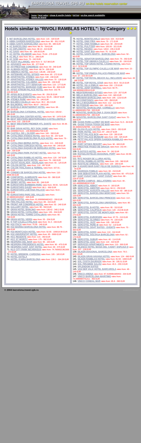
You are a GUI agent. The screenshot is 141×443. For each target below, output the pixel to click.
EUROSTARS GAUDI (21, 187)
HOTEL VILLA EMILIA (87, 85)
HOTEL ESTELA (19, 257)
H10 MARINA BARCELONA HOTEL (28, 227)
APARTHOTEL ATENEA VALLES (27, 79)
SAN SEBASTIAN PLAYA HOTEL (94, 173)
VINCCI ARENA (85, 274)
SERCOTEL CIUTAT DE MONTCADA (96, 212)
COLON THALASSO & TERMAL (27, 168)
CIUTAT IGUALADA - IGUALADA (27, 162)
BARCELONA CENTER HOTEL (26, 116)
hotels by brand (38, 17)
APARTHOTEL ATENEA (22, 77)
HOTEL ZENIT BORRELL (89, 88)
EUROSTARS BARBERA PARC (26, 185)
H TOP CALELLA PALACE (24, 222)
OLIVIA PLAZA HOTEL (88, 129)
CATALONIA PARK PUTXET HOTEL (29, 153)
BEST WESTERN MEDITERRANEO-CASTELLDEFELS (38, 119)
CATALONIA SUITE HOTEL (24, 160)
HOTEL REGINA (84, 49)
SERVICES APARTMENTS (90, 244)
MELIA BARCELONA (87, 95)
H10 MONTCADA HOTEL (23, 231)
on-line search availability (93, 15)
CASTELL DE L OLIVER (23, 133)
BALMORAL (17, 104)
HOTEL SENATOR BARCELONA (92, 59)
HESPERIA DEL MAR (21, 242)
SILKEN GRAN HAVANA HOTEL (93, 256)
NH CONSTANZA (85, 100)
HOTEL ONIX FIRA (85, 41)
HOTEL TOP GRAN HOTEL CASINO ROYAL (98, 64)
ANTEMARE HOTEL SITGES (25, 74)
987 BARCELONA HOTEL (22, 39)
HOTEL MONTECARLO (88, 39)
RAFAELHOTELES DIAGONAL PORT (96, 154)
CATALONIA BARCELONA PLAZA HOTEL (32, 138)
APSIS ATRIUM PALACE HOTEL (27, 89)
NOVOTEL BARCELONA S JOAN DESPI (96, 112)
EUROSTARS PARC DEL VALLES (28, 194)
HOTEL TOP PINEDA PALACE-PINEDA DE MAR (100, 73)
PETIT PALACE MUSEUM (90, 137)
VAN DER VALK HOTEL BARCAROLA (96, 269)
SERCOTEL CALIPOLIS (89, 210)
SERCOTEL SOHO (86, 232)
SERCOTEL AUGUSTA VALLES (93, 190)
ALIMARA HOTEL (19, 69)
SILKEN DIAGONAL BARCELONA (94, 251)
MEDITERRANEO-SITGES (89, 92)
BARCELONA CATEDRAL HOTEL (28, 112)
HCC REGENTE (18, 237)
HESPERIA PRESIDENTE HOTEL (27, 244)
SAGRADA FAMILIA (87, 171)
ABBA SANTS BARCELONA (23, 44)
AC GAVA (14, 51)
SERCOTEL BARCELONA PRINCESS (96, 198)
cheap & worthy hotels (60, 15)
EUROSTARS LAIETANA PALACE (28, 190)
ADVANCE (16, 64)
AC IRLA (13, 56)
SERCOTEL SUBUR (87, 239)
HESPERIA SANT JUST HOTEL (26, 247)
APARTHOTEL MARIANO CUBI (26, 87)
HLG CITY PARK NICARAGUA (26, 249)
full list (76, 15)
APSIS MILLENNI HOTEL (23, 97)
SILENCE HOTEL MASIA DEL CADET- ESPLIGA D (102, 247)
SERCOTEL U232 (86, 242)
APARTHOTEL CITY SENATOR (26, 84)
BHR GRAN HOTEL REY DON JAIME (29, 128)
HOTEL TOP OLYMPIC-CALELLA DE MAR (97, 68)
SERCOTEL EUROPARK (89, 217)
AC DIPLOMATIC (17, 49)
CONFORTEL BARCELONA (24, 180)
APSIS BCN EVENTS (21, 94)
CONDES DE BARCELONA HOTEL (28, 172)
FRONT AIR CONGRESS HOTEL (27, 204)
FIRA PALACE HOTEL (22, 202)
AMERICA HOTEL (20, 72)
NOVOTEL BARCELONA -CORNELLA (95, 108)
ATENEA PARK (18, 99)
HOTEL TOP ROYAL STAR (89, 83)
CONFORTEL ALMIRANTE (24, 177)
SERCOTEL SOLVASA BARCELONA (96, 234)
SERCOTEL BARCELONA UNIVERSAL (97, 202)
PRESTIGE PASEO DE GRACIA (93, 146)
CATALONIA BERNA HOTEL (25, 143)
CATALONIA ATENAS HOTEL (25, 136)
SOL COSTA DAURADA (89, 261)
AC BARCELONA (18, 46)
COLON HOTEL (18, 165)
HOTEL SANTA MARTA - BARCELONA (96, 54)
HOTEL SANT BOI (85, 51)
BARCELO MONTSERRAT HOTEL (28, 107)
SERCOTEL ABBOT (87, 185)
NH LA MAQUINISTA (86, 103)
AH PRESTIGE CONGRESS (24, 67)
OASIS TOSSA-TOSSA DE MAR (93, 124)
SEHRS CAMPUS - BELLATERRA (94, 181)
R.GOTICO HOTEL (86, 151)
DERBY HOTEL (18, 182)
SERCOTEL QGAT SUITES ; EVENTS (96, 227)
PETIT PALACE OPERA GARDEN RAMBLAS (100, 139)
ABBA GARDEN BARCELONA (24, 41)
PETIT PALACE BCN (87, 134)
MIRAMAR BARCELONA (88, 97)
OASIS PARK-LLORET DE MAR (93, 122)
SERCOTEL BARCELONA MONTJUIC (96, 193)
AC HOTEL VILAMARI (20, 54)
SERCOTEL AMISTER (88, 188)
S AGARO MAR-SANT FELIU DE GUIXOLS (99, 166)
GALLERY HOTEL (20, 207)
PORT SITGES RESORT (89, 144)
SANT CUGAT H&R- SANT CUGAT (94, 176)
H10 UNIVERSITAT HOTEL (24, 234)
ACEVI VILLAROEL (20, 61)
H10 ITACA (16, 224)
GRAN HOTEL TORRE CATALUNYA (29, 214)
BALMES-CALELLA (21, 102)
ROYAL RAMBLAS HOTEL (90, 161)
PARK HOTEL (84, 132)
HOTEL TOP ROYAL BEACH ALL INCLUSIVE (99, 78)
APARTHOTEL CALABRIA (24, 82)
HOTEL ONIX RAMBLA (88, 44)
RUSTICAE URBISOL (88, 164)
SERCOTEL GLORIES (88, 220)
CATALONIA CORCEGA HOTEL (27, 145)
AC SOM (13, 59)
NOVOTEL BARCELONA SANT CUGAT (96, 117)
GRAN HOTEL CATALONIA (24, 212)
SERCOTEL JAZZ (86, 222)
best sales (43, 15)
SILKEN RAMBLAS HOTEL (91, 259)
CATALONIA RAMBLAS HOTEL (26, 157)
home (34, 15)
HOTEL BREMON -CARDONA (26, 254)
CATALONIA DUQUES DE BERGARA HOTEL (33, 148)
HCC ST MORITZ (19, 239)
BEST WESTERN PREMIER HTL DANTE (31, 124)
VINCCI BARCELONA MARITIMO (94, 276)
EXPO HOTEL (17, 199)
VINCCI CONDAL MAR (88, 281)
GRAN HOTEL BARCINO (23, 209)
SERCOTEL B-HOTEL (88, 207)
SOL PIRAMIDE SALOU (89, 264)
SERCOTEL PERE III (87, 225)
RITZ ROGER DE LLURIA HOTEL (94, 158)
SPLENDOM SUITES (87, 266)
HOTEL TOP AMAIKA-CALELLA (92, 61)
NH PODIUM (82, 105)
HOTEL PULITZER (85, 46)
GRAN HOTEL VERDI (21, 219)
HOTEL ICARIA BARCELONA (25, 259)
